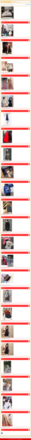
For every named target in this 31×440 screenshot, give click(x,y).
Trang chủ (3, 4)
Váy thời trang (8, 4)
